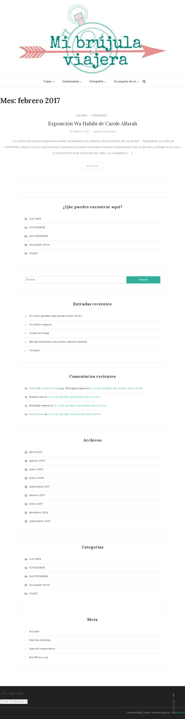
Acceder (34, 631)
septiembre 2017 (39, 486)
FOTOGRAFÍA (99, 115)
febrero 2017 (37, 495)
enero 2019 (36, 469)
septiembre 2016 (39, 521)
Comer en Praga (39, 333)
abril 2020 (35, 452)
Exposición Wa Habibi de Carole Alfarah (92, 124)
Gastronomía (70, 82)
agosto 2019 (37, 461)
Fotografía (96, 82)
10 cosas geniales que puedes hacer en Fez (55, 316)
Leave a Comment (104, 131)
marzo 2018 (36, 478)
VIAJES (33, 253)
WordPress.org (38, 657)
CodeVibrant (177, 712)
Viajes (47, 82)
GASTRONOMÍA (38, 236)
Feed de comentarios (42, 649)
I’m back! (34, 350)
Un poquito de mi (125, 82)
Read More (92, 166)
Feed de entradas (40, 640)
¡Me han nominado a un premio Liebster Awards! (58, 342)
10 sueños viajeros (40, 324)
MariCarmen (36, 414)
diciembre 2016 (38, 512)
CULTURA (81, 115)
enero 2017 (36, 504)
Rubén (33, 388)
